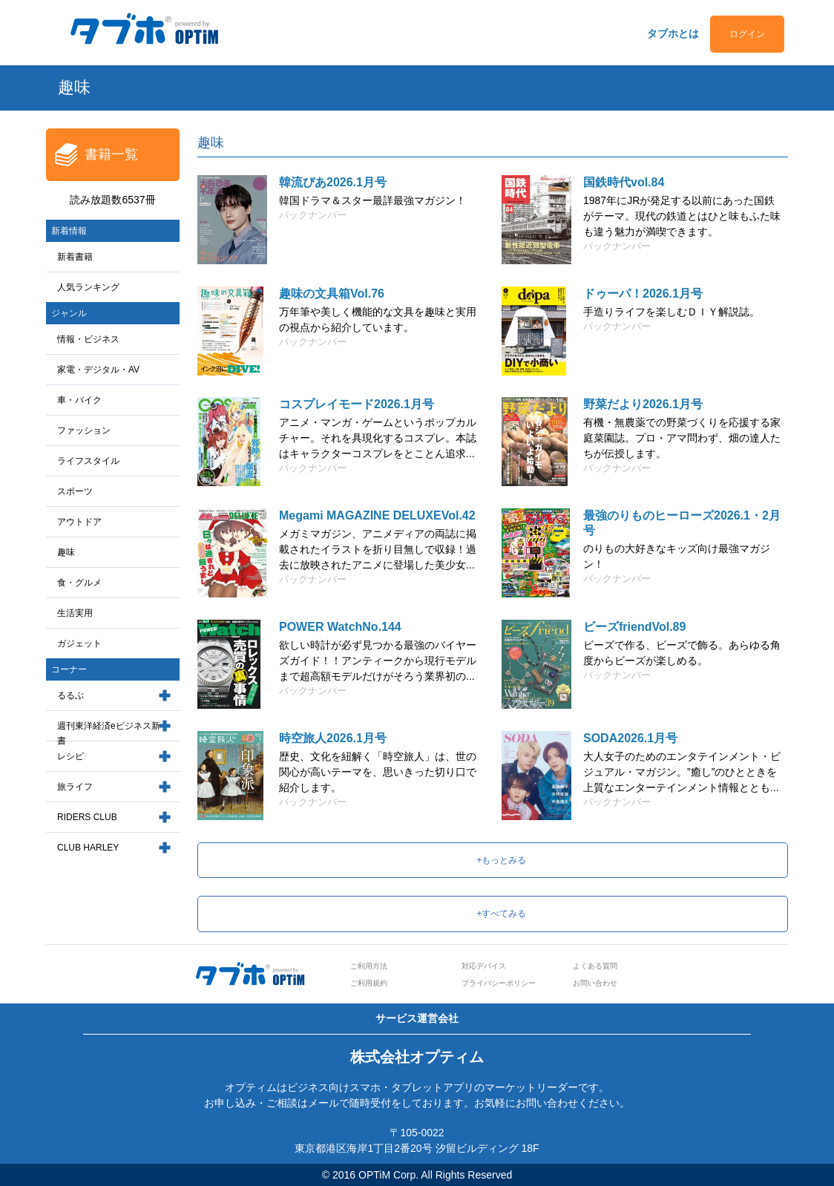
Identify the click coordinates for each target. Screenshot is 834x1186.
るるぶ (70, 695)
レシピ (70, 756)
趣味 (66, 552)
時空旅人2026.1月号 (333, 738)
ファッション (84, 430)
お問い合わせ (595, 983)
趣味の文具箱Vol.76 (331, 293)
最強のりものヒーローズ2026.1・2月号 (682, 523)
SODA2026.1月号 (630, 738)
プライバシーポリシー (499, 983)
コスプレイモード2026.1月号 (356, 404)
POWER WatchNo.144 (340, 626)
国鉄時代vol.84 (623, 182)
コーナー (69, 669)
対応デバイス (484, 966)
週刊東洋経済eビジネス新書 (108, 734)
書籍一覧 (111, 154)
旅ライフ (75, 787)
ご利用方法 (368, 966)
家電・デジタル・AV (98, 369)
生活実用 (75, 613)
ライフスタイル (88, 461)
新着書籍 (75, 257)
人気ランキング (88, 287)
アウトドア (79, 522)
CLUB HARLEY (88, 847)
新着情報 (69, 231)
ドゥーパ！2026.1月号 (643, 293)
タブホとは (673, 33)
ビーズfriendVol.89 (634, 626)
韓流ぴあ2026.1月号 (333, 182)
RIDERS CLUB (87, 817)
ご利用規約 (368, 983)
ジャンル (69, 313)
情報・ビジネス (88, 339)
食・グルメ (79, 582)
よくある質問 (595, 966)
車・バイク (79, 400)
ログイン (747, 34)
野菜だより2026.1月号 (643, 404)
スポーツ (75, 491)
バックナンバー (313, 214)
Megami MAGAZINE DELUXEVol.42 (377, 515)
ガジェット (79, 643)
